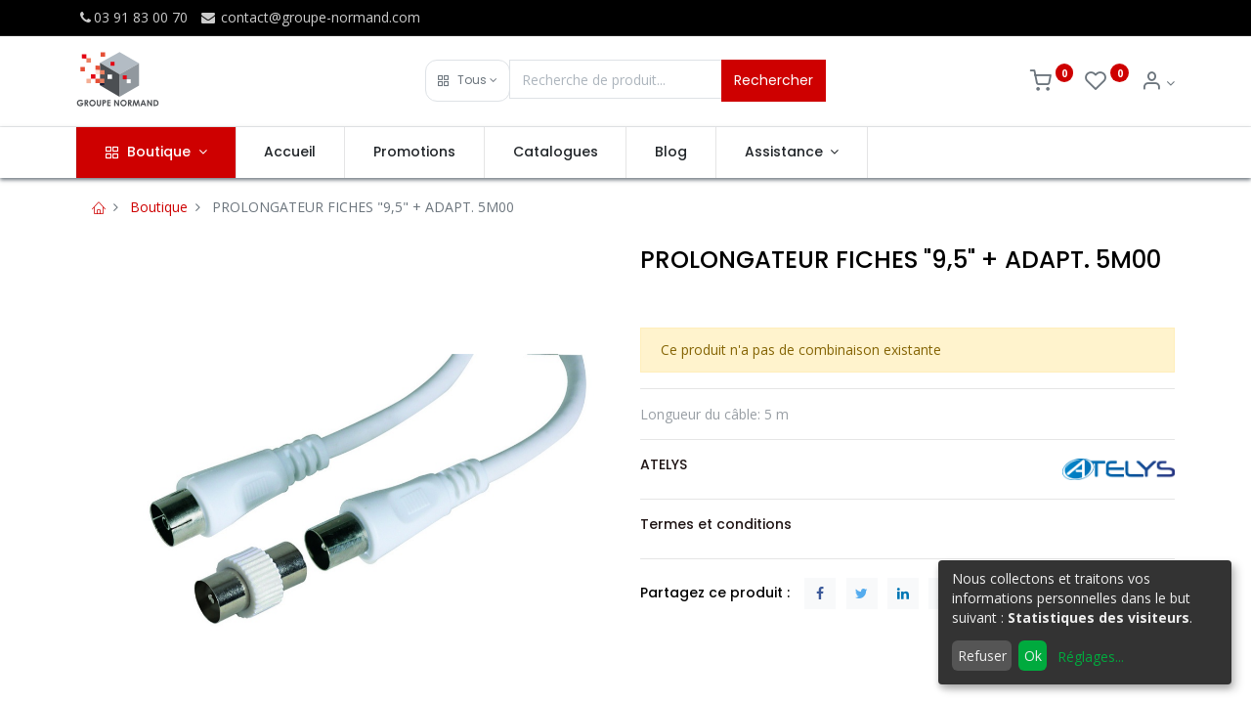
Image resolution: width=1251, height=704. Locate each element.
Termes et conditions (716, 524)
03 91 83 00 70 (132, 17)
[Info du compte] (1158, 82)
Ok (1033, 655)
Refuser (982, 655)
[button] (467, 81)
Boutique (159, 207)
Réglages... (1090, 656)
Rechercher (773, 80)
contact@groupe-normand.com (309, 17)
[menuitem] (291, 152)
